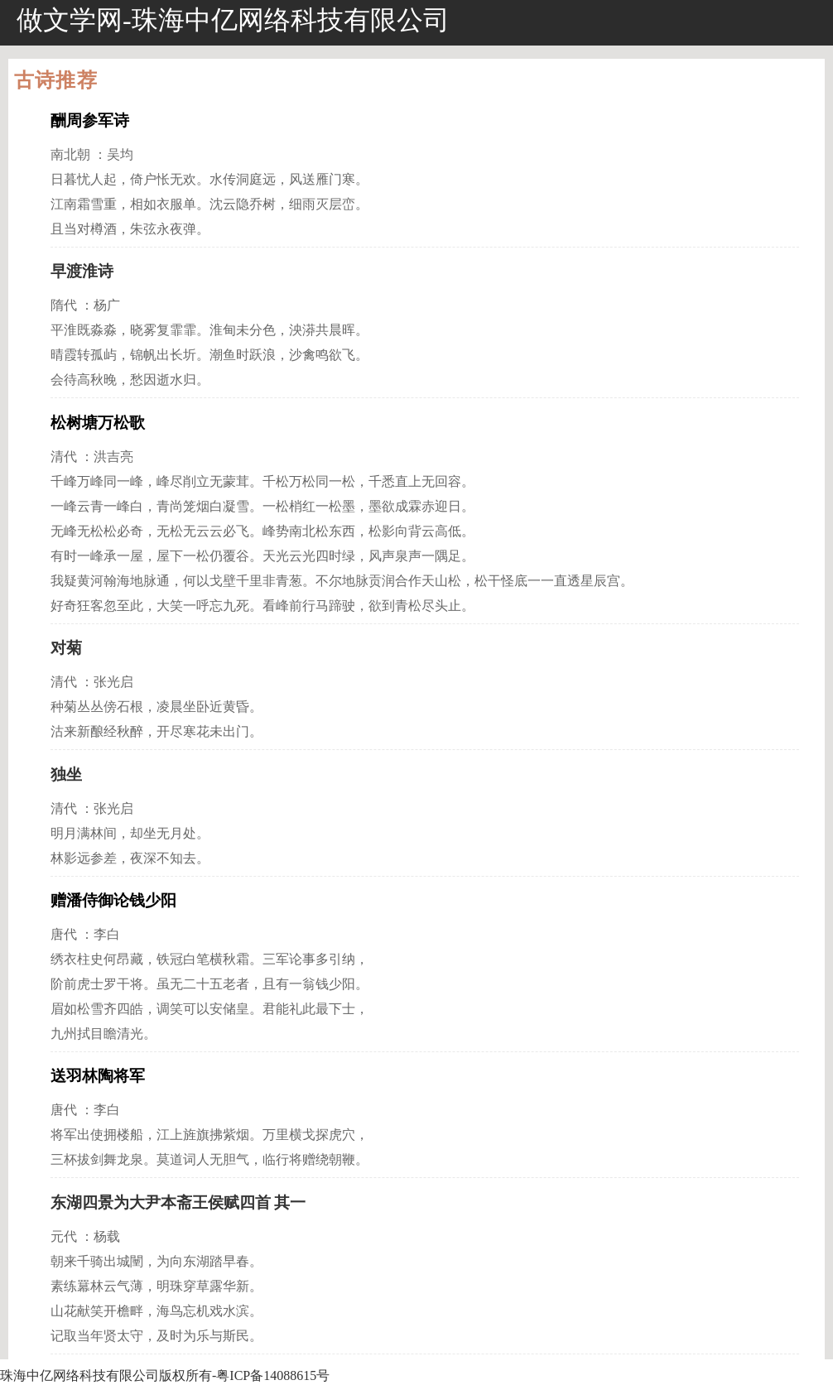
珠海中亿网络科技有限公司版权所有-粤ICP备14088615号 (165, 1375)
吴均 (120, 154)
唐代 (64, 934)
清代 (64, 457)
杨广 (107, 305)
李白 (107, 934)
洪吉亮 (113, 457)
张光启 (113, 682)
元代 (64, 1236)
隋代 (64, 305)
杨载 (107, 1236)
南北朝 (70, 154)
